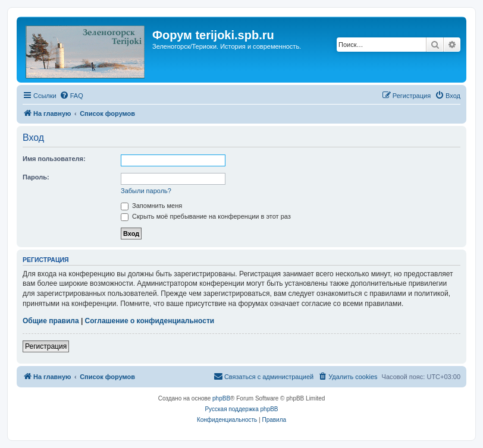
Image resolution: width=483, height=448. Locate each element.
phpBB (221, 398)
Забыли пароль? (146, 190)
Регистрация (46, 346)
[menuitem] (71, 96)
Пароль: (36, 177)
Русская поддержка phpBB (241, 409)
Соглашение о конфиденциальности (150, 321)
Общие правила (51, 321)
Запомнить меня (151, 205)
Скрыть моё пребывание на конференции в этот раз (206, 216)
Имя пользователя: (54, 158)
